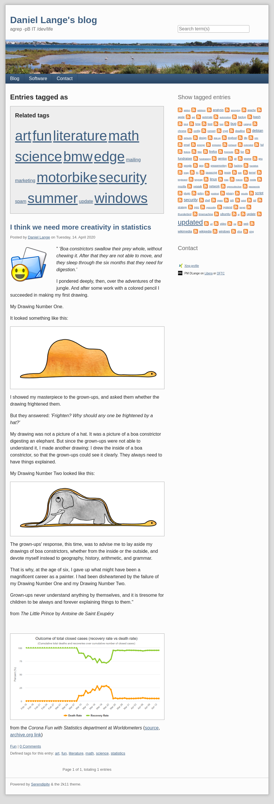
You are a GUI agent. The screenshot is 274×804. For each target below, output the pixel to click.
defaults (188, 138)
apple (181, 117)
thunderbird (184, 214)
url (211, 224)
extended (248, 145)
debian (257, 130)
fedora (187, 152)
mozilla (182, 186)
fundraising (205, 159)
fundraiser (185, 158)
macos (239, 179)
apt (193, 117)
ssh (232, 200)
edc (256, 138)
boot (210, 124)
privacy (230, 193)
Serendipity (40, 784)
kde (240, 172)
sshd (243, 200)
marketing (25, 180)
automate (207, 117)
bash (256, 117)
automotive (225, 117)
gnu (260, 158)
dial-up (217, 138)
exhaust (232, 145)
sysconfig (211, 207)
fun (42, 135)
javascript (211, 172)
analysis (218, 110)
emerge (201, 145)
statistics (118, 753)
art (23, 135)
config (196, 131)
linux (213, 179)
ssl (254, 200)
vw (235, 224)
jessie (227, 172)
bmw (77, 156)
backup (242, 117)
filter (199, 152)
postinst (215, 193)
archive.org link (25, 734)
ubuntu (225, 214)
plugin (187, 193)
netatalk (197, 186)
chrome (182, 131)
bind (186, 124)
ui (238, 214)
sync (196, 207)
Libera (209, 273)
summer (53, 198)
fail (262, 144)
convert (212, 131)
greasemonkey (219, 165)
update (86, 201)
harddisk (253, 166)
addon (187, 110)
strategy (182, 207)
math (123, 135)
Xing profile (191, 265)
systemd (227, 207)
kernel (252, 172)
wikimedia (185, 231)
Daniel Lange (39, 237)
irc (197, 172)
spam (20, 201)
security (123, 177)
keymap (199, 179)
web (245, 223)
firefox (213, 151)
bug (233, 124)
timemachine (206, 214)
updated (190, 222)
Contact (65, 78)
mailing (133, 159)
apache (251, 110)
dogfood (232, 137)
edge (109, 156)
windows (121, 198)
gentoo (222, 158)
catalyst (247, 124)
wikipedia (205, 231)
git (235, 158)
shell (207, 200)
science (38, 156)
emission (216, 145)
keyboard (182, 179)
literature (80, 135)
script (259, 193)
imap (186, 172)
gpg (201, 165)
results (244, 193)
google (188, 165)
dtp (245, 137)
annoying (235, 110)
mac (226, 179)
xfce (239, 231)
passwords (254, 186)
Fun (13, 746)
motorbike (67, 177)
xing (251, 231)
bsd (221, 124)
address (201, 110)
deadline (240, 131)
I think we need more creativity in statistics (80, 227)
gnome (247, 158)
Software (38, 78)
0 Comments (30, 746)
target (242, 207)
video (223, 223)
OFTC (221, 273)
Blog (14, 78)
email (187, 144)
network (214, 186)
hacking (238, 165)
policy (200, 193)
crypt (225, 131)
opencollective (234, 186)
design (203, 137)
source (152, 727)
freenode (229, 152)
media (253, 179)
